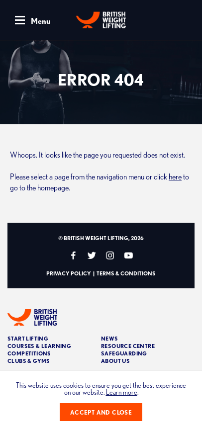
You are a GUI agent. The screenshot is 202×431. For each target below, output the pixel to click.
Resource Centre (128, 346)
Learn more (121, 392)
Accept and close (101, 412)
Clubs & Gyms (28, 360)
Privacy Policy (68, 273)
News (109, 338)
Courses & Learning (39, 346)
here (175, 176)
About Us (115, 360)
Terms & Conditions (126, 273)
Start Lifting (27, 338)
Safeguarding (124, 353)
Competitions (29, 353)
